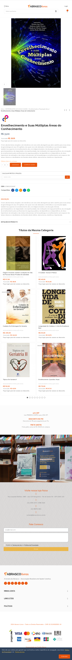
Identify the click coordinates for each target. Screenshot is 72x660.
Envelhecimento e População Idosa (13, 277)
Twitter (16, 190)
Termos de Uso (17, 545)
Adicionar (15, 164)
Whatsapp (28, 190)
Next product (69, 110)
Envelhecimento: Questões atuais (49, 379)
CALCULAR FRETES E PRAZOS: (12, 173)
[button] (27, 397)
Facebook (12, 190)
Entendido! (64, 656)
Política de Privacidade (31, 545)
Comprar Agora (29, 164)
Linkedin (24, 190)
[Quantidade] (5, 165)
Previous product (64, 110)
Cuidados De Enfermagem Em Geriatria (15, 326)
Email (20, 190)
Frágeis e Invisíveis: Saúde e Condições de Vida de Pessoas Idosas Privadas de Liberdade (17, 274)
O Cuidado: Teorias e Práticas (48, 273)
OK (67, 177)
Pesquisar (56, 11)
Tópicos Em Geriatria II (10, 379)
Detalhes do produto (9, 222)
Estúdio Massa (41, 647)
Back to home (67, 110)
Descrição (5, 199)
